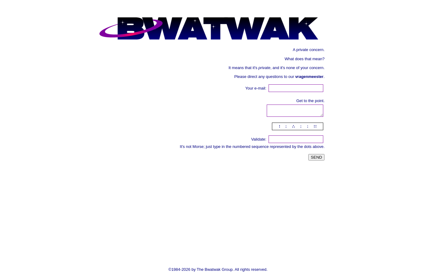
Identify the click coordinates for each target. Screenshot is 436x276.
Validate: (258, 139)
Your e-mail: (255, 88)
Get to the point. (310, 100)
